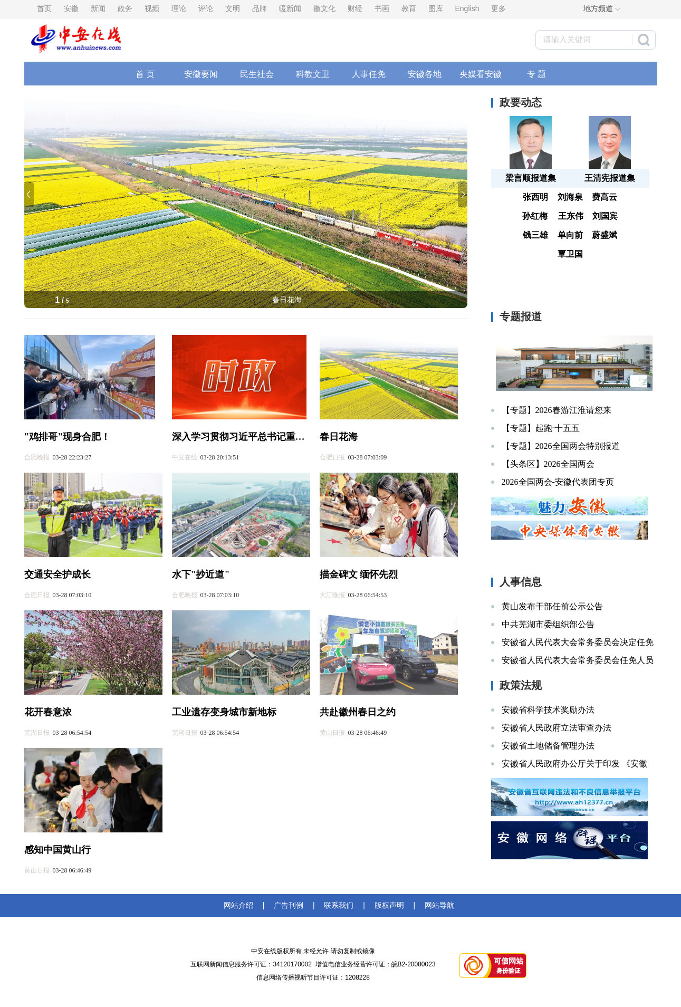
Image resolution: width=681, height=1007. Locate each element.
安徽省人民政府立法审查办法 (556, 727)
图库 (435, 8)
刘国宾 (605, 216)
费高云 (604, 197)
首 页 (145, 74)
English (467, 8)
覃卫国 (570, 254)
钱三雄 (535, 235)
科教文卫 (313, 74)
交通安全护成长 (57, 574)
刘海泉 (570, 197)
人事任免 (369, 74)
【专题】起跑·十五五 (541, 428)
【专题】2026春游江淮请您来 (556, 410)
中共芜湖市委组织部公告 (548, 624)
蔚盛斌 (604, 235)
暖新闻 (290, 8)
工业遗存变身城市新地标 (224, 712)
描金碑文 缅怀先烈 (359, 574)
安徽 (71, 8)
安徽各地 (425, 74)
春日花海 (287, 299)
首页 (44, 8)
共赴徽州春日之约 (358, 712)
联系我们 (339, 905)
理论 (178, 8)
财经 (355, 8)
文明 (232, 8)
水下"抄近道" (201, 574)
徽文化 (324, 8)
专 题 (536, 74)
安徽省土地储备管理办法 (548, 745)
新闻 (98, 8)
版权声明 (389, 905)
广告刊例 (289, 905)
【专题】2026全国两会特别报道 (561, 446)
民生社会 (257, 74)
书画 (382, 8)
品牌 (259, 8)
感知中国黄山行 (57, 850)
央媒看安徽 (480, 74)
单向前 (570, 235)
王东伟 (570, 216)
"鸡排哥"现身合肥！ (67, 436)
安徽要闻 (201, 74)
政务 (125, 8)
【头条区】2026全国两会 (548, 463)
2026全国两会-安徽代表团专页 (558, 481)
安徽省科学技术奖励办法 (548, 709)
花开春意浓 (48, 712)
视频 (152, 8)
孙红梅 (535, 216)
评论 (205, 8)
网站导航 (437, 905)
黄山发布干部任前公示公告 (552, 606)
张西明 (535, 197)
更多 (498, 8)
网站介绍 (240, 905)
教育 (408, 8)
